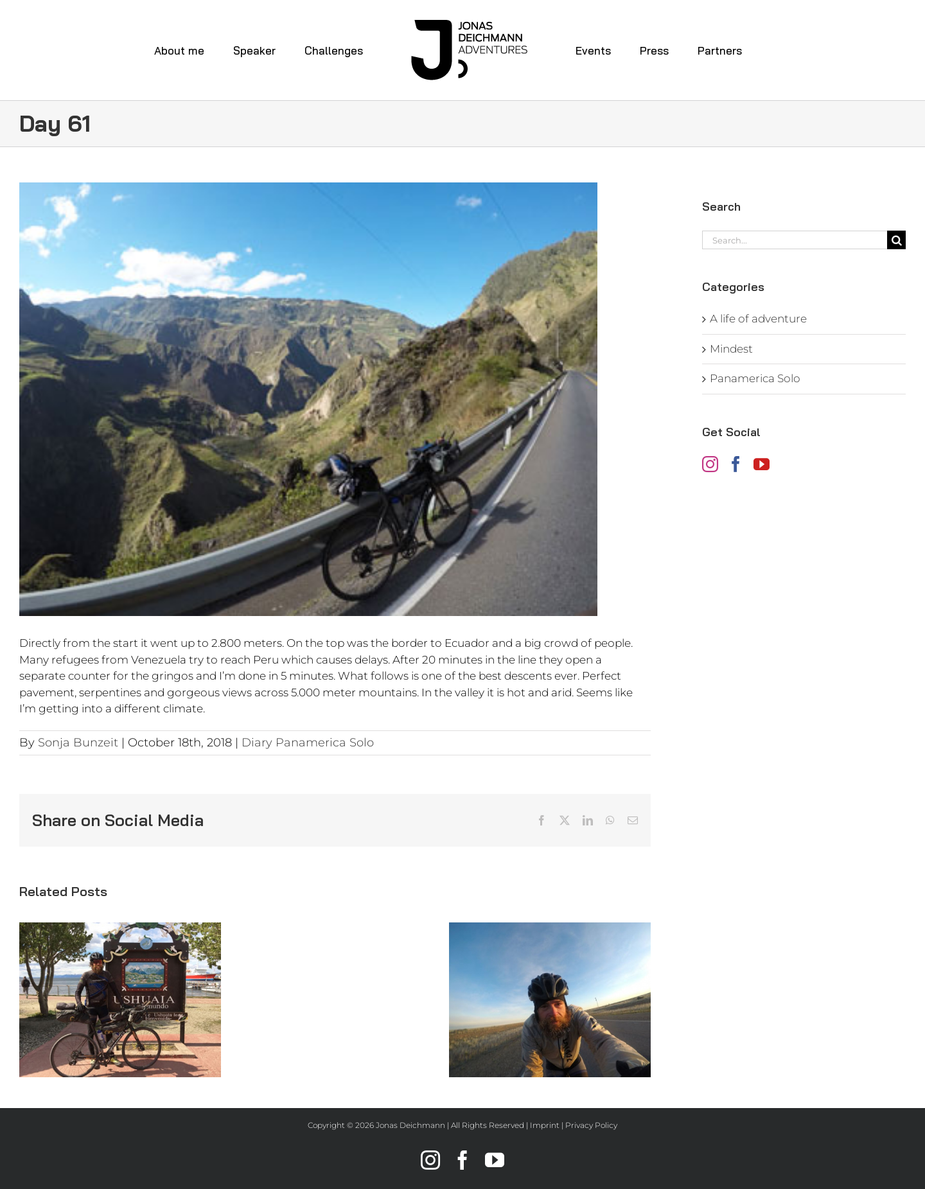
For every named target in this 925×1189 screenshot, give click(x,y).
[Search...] (794, 240)
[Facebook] (736, 464)
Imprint (544, 1125)
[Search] (896, 240)
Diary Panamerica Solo (308, 742)
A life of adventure (758, 318)
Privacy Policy (591, 1125)
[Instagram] (710, 464)
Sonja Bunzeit (78, 742)
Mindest (731, 348)
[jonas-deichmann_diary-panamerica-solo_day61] (335, 399)
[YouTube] (761, 464)
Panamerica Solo (755, 378)
